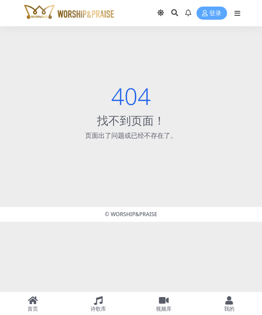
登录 (211, 13)
